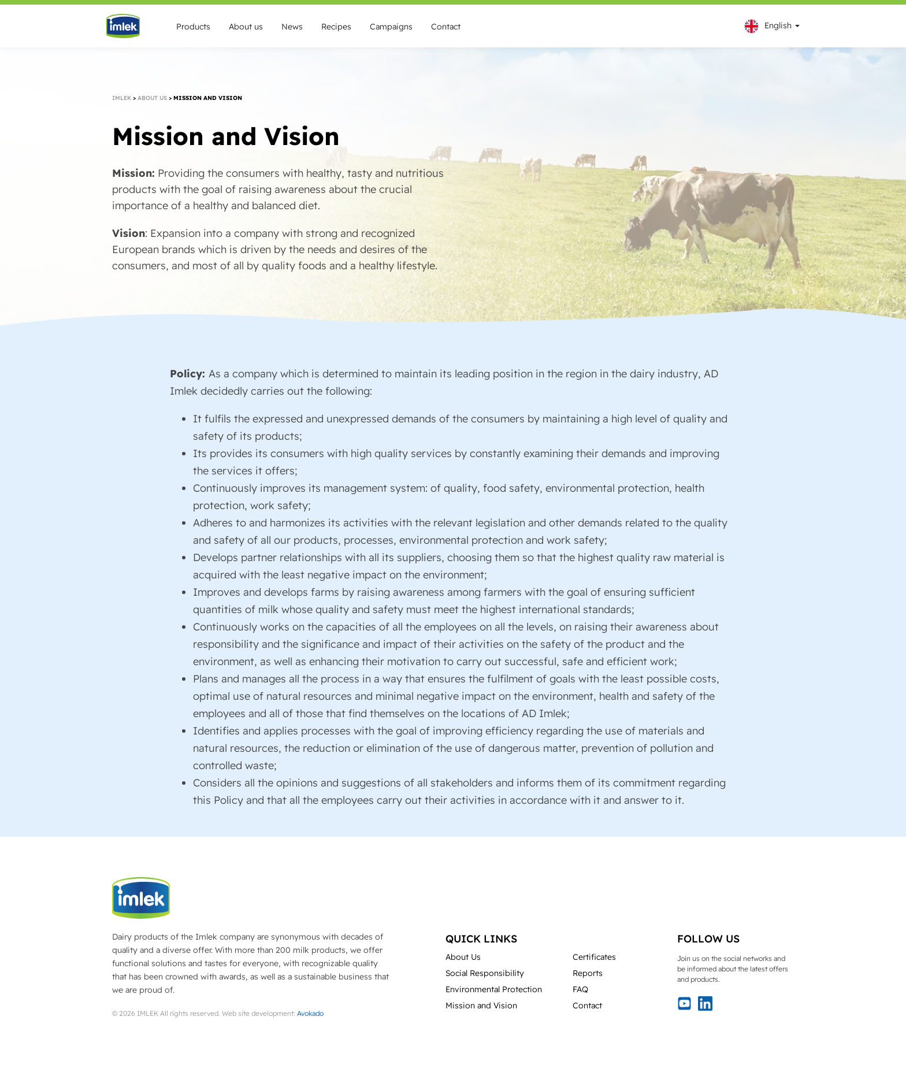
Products (193, 26)
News (292, 26)
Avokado (310, 1013)
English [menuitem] (778, 25)
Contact (446, 26)
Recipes (336, 26)
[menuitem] (769, 26)
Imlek (121, 98)
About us (246, 26)
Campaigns (391, 26)
